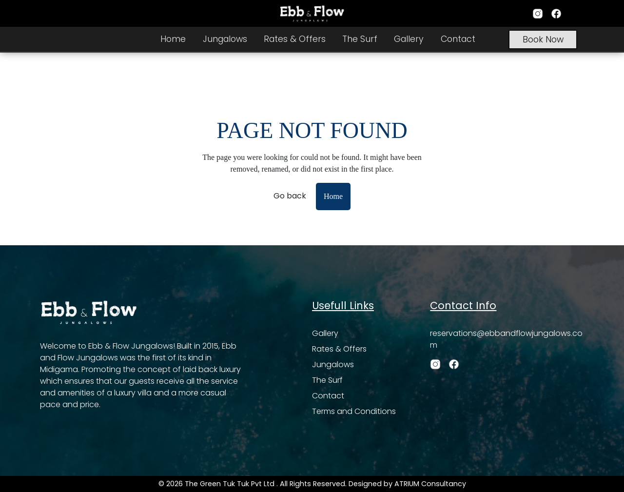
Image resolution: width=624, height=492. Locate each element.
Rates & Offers (295, 39)
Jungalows (225, 39)
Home (173, 39)
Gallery (409, 39)
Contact (458, 39)
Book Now (543, 39)
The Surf (359, 39)
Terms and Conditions (354, 411)
